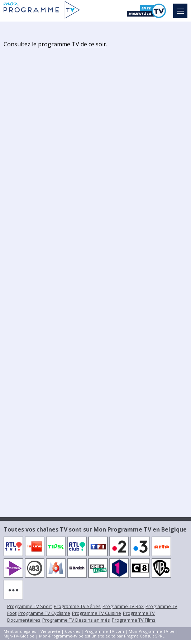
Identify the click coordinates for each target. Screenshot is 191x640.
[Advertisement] (95, 160)
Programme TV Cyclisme (44, 613)
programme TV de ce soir (72, 44)
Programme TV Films (134, 620)
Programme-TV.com (104, 631)
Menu (182, 7)
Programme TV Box (123, 606)
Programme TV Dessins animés (76, 620)
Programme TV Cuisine (96, 613)
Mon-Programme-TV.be (152, 631)
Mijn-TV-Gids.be (19, 636)
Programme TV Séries (77, 606)
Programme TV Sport (29, 606)
